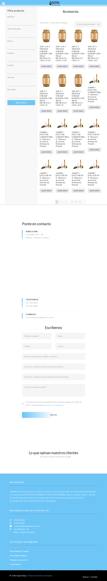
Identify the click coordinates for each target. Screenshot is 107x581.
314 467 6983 (32, 306)
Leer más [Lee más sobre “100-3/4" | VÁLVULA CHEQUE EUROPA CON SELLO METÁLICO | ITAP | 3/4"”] (78, 111)
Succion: (10, 77)
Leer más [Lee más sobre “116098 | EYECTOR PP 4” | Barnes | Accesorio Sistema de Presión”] (94, 191)
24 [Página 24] (76, 202)
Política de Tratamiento (54, 405)
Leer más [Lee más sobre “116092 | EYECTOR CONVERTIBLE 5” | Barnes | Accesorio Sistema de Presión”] (78, 152)
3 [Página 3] (62, 202)
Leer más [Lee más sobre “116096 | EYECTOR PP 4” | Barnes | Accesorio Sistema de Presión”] (62, 191)
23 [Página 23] (72, 202)
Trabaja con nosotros (19, 560)
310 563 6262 (32, 303)
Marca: (10, 41)
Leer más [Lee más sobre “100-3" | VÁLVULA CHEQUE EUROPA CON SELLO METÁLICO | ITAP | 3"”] (62, 111)
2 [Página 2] (59, 202)
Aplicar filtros (21, 102)
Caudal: (10, 65)
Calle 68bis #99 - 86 (34, 234)
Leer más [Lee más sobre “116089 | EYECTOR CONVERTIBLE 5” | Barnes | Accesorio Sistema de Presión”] (62, 152)
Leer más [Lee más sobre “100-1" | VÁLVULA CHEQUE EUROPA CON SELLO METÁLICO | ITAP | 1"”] (78, 66)
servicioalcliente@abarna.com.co (40, 317)
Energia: (10, 53)
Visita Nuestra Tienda (19, 551)
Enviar (53, 415)
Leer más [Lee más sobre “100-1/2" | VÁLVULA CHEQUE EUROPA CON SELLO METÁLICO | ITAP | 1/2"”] (94, 66)
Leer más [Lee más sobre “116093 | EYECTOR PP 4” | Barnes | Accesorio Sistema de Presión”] (94, 150)
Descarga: (11, 89)
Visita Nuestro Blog (18, 555)
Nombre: (11, 17)
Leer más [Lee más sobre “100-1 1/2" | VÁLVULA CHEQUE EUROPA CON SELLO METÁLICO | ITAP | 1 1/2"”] (46, 66)
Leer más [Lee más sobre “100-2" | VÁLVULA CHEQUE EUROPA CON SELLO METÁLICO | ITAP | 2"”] (46, 111)
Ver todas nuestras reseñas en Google (53, 457)
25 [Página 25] (80, 202)
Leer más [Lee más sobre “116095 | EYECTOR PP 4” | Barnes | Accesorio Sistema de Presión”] (46, 191)
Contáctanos (15, 564)
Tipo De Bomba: (14, 29)
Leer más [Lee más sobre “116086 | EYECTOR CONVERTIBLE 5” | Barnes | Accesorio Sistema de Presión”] (46, 152)
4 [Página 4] (65, 202)
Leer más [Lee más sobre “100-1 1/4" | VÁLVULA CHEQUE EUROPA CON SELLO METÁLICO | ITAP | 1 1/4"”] (62, 66)
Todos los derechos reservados (39, 575)
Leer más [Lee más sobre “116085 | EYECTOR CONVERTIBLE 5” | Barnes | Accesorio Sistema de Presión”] (94, 107)
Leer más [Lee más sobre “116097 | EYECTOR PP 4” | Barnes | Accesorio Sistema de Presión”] (78, 191)
